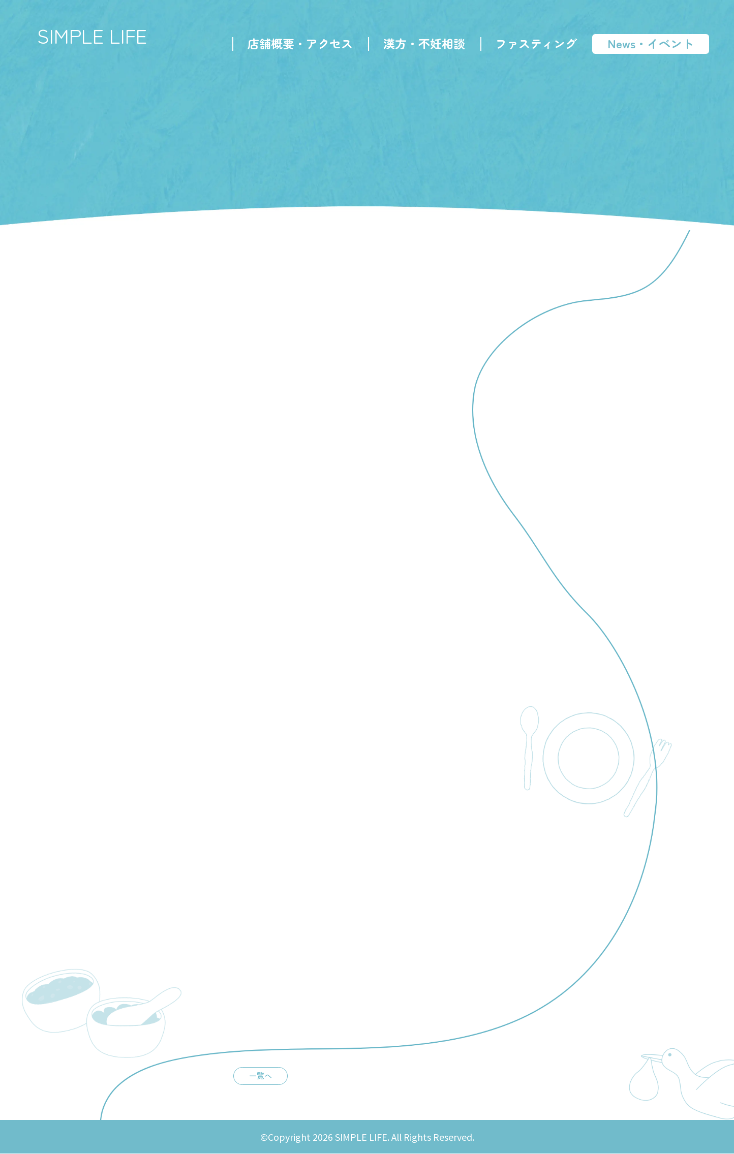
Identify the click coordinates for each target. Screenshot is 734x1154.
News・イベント (650, 43)
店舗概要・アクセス (299, 43)
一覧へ (257, 1076)
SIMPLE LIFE (93, 35)
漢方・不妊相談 (424, 43)
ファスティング (535, 43)
